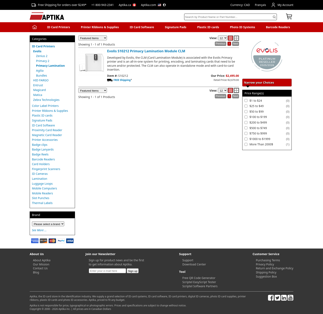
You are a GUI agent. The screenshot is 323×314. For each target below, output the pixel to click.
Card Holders (41, 164)
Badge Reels (40, 154)
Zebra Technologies (46, 100)
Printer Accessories (45, 140)
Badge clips (39, 145)
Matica (37, 95)
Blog (36, 272)
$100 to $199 (258, 117)
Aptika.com (153, 5)
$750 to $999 (258, 133)
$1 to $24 (255, 101)
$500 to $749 (258, 128)
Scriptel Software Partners (200, 286)
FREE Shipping (122, 80)
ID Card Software (142, 27)
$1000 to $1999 (259, 139)
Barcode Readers (278, 27)
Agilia (39, 70)
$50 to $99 (256, 111)
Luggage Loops (42, 184)
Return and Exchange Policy (274, 268)
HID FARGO (41, 80)
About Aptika (41, 260)
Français (260, 5)
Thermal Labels (42, 203)
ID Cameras (40, 174)
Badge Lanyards (43, 149)
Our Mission (41, 264)
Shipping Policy (266, 272)
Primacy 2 (42, 61)
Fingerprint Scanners (46, 169)
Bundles (41, 75)
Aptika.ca (127, 5)
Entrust (38, 85)
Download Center (194, 264)
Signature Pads (175, 27)
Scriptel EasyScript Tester (199, 282)
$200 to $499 (258, 122)
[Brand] (48, 223)
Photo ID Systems (242, 27)
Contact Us (40, 268)
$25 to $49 (256, 106)
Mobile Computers (44, 188)
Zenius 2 (41, 56)
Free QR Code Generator (198, 278)
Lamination (39, 179)
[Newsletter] (107, 270)
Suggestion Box (266, 276)
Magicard (39, 90)
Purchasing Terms (268, 260)
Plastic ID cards (208, 27)
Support (187, 260)
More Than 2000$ (261, 144)
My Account (282, 4)
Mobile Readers (42, 193)
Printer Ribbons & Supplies (100, 27)
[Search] (230, 17)
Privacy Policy (265, 264)
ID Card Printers (58, 27)
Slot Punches (40, 198)
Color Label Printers (45, 106)
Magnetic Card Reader (47, 135)
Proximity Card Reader (47, 130)
